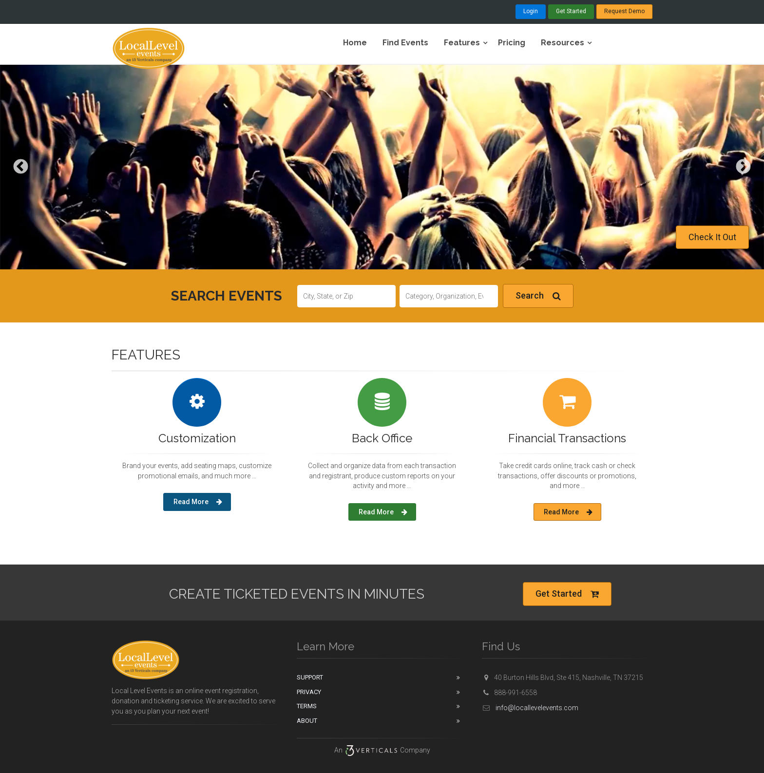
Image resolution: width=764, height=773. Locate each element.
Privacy (309, 692)
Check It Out (712, 237)
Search (538, 295)
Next (743, 167)
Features (462, 42)
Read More (197, 501)
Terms (307, 706)
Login (530, 11)
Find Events (405, 42)
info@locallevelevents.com (530, 708)
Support (310, 677)
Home (355, 42)
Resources (562, 42)
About (307, 720)
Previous (20, 167)
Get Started (571, 11)
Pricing (511, 42)
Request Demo (624, 11)
